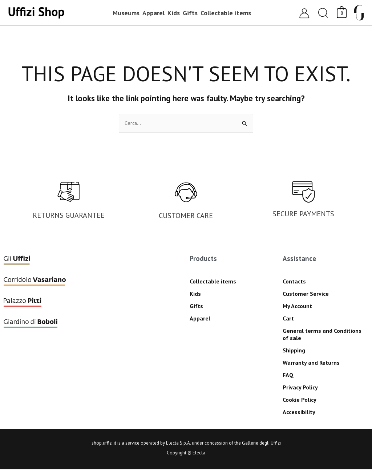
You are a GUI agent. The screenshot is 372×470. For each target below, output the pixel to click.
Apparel (200, 318)
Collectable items (213, 281)
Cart (288, 318)
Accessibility (299, 412)
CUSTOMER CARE (186, 216)
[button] (323, 13)
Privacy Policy (300, 387)
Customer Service (306, 294)
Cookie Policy (299, 400)
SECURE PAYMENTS (303, 214)
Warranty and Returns (311, 363)
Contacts (294, 281)
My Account (297, 306)
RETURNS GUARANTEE (69, 215)
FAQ (288, 375)
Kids (195, 294)
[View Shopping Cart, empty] (342, 12)
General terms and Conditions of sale (322, 334)
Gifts (196, 306)
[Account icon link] (304, 13)
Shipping (294, 350)
